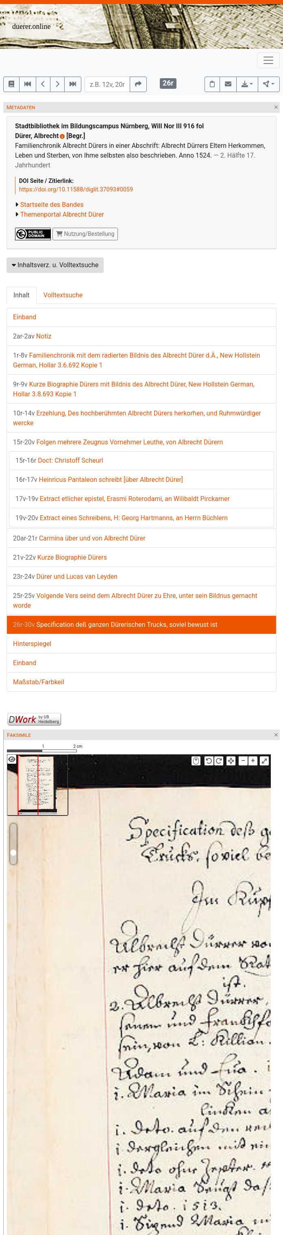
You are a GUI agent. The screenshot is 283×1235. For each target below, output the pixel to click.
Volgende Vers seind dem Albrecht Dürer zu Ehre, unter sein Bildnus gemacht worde (135, 600)
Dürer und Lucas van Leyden (65, 576)
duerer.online (31, 26)
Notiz (32, 336)
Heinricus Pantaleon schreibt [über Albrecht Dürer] (99, 479)
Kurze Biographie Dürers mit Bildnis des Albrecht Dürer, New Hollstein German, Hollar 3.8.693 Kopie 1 (134, 389)
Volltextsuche (63, 295)
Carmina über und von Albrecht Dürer (79, 538)
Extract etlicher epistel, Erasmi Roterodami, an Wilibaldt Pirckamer (122, 499)
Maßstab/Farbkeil (38, 682)
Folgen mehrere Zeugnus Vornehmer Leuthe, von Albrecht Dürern (118, 442)
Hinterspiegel (32, 644)
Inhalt (21, 295)
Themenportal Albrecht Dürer (62, 214)
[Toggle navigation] (268, 60)
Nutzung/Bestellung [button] (85, 234)
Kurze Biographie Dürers (60, 557)
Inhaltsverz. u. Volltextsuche (55, 265)
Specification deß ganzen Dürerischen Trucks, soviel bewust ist (115, 624)
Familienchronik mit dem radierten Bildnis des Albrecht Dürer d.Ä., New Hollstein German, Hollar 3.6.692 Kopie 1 (136, 360)
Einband (24, 317)
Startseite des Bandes (52, 205)
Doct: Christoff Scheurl (59, 460)
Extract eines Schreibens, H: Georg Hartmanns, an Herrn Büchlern (121, 518)
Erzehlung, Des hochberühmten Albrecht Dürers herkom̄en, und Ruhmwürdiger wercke (137, 418)
